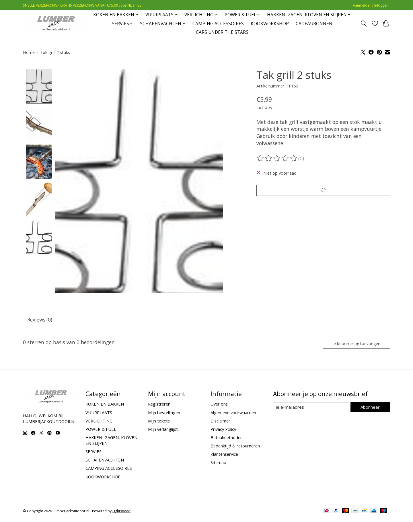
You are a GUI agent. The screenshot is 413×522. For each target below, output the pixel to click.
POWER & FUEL (100, 430)
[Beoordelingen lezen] (277, 158)
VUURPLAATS (98, 413)
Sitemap (218, 464)
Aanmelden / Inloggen (370, 5)
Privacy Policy (223, 430)
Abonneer (370, 408)
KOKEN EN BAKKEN (104, 405)
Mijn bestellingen (164, 413)
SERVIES (93, 453)
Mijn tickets (159, 422)
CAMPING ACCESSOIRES (218, 24)
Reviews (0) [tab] (40, 320)
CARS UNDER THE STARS (222, 32)
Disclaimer (220, 422)
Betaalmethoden (227, 439)
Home (29, 52)
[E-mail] (311, 408)
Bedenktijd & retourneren (235, 447)
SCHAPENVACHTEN (104, 461)
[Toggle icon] (364, 23)
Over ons (219, 405)
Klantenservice (224, 455)
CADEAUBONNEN (314, 24)
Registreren (159, 405)
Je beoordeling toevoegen (355, 344)
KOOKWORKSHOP (270, 24)
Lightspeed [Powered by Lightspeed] (121, 512)
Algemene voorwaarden (233, 413)
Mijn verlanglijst (163, 430)
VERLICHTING (98, 422)
